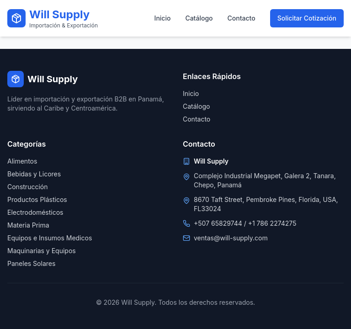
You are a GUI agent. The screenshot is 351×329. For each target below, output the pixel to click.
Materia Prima (28, 225)
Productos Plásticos (37, 199)
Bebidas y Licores (34, 174)
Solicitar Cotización (306, 18)
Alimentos (22, 161)
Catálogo (199, 18)
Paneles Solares (31, 263)
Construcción (27, 187)
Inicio (162, 18)
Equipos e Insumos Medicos (49, 238)
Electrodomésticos (35, 212)
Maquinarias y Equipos (41, 251)
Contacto (241, 18)
